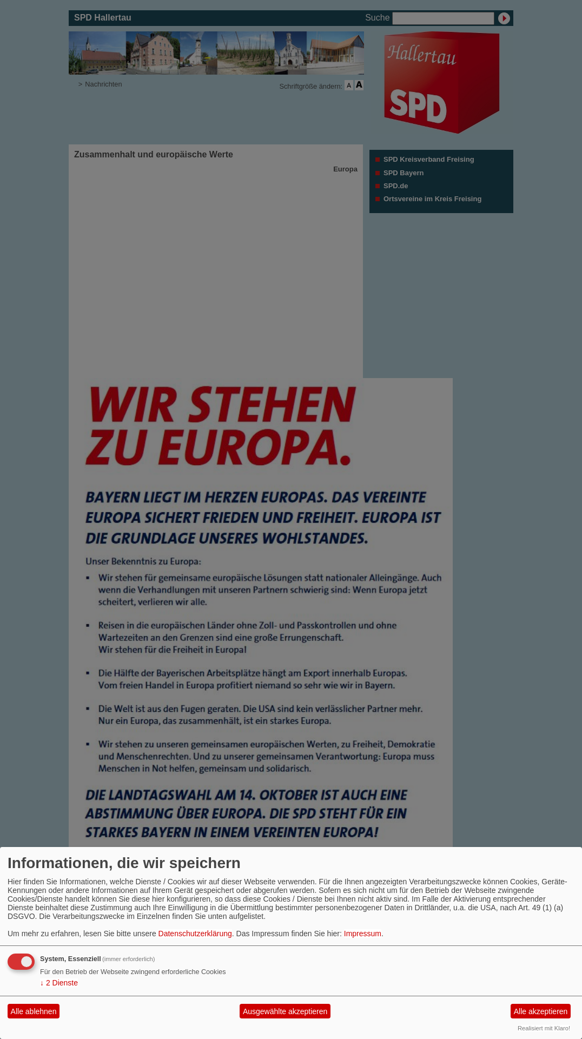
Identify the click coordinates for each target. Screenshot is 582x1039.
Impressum (362, 933)
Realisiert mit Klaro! (544, 1028)
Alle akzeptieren (541, 1011)
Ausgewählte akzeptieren (285, 1011)
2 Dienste (59, 982)
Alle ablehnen (34, 1011)
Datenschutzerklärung (195, 933)
